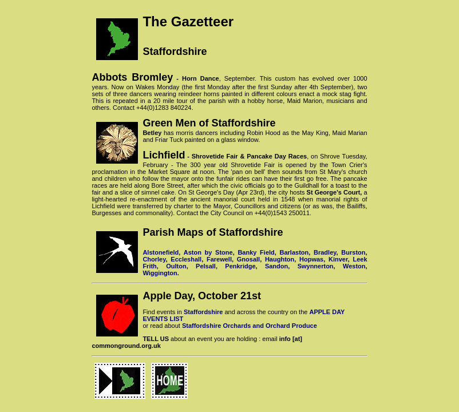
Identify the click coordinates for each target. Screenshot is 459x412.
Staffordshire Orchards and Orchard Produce (249, 325)
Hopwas (311, 259)
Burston (353, 252)
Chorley (154, 259)
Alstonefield (161, 252)
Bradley (325, 252)
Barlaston (294, 252)
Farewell (219, 259)
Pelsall (206, 266)
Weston (354, 266)
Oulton (176, 266)
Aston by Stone (208, 252)
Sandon (276, 266)
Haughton (279, 259)
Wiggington (160, 273)
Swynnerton (316, 266)
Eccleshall (186, 259)
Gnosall (248, 259)
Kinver (338, 259)
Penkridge (240, 266)
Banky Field (256, 252)
